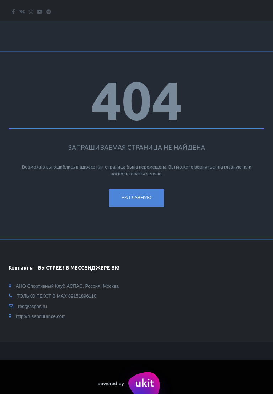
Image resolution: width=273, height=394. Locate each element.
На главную (137, 197)
